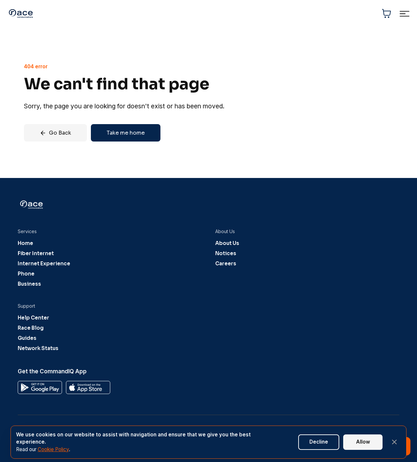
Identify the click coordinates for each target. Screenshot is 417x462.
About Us (227, 243)
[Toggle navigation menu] (404, 13)
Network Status (38, 348)
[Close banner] (394, 442)
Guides (27, 338)
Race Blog (31, 328)
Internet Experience (44, 263)
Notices (225, 253)
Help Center (33, 318)
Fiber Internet (36, 253)
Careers (225, 263)
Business (29, 284)
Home (25, 243)
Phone (26, 274)
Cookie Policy (53, 449)
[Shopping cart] (386, 13)
